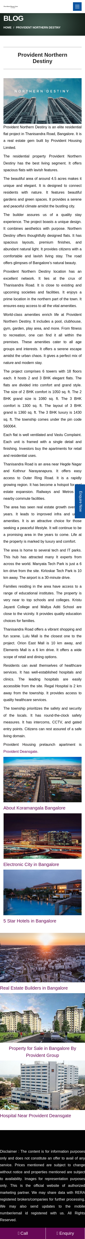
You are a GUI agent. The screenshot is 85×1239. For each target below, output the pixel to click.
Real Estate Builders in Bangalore (34, 988)
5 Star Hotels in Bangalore (29, 920)
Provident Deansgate (20, 751)
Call (23, 1233)
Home (7, 27)
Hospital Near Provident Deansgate (35, 1115)
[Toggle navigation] (77, 6)
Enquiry (65, 1233)
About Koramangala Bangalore (34, 807)
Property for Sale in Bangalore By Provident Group (42, 1052)
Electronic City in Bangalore (31, 864)
